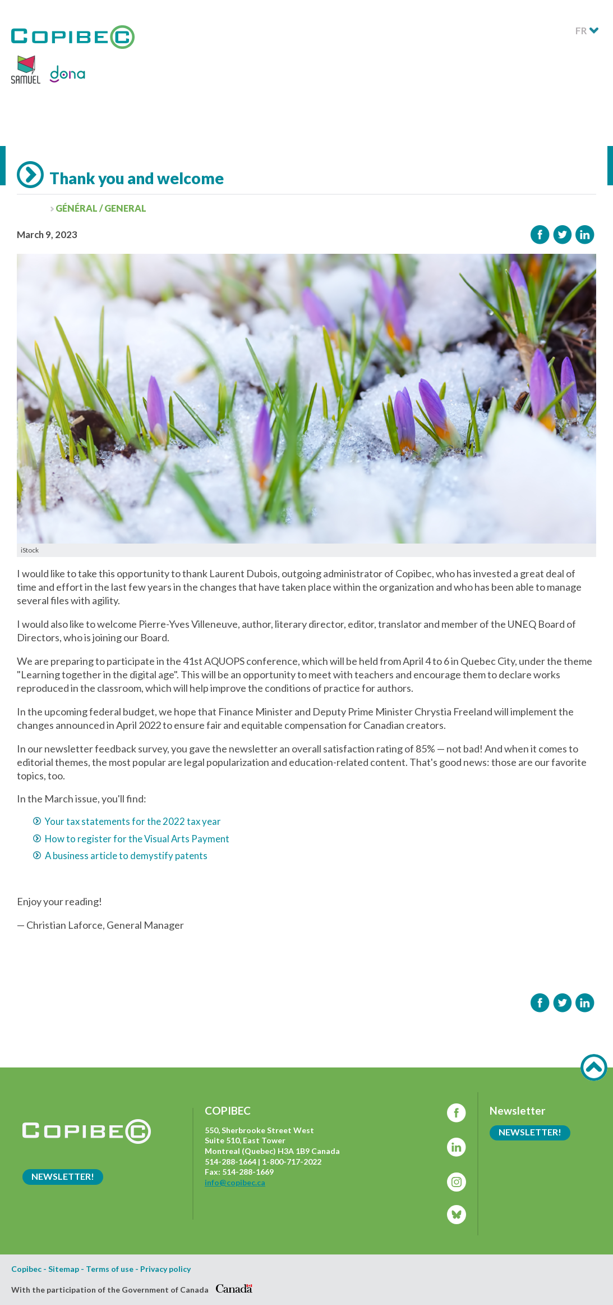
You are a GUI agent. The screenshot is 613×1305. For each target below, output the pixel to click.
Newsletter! (62, 1176)
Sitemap (63, 1269)
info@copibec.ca (235, 1182)
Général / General (101, 208)
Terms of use (109, 1269)
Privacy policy (165, 1269)
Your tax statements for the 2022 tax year (133, 821)
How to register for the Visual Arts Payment (137, 839)
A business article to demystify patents (126, 855)
